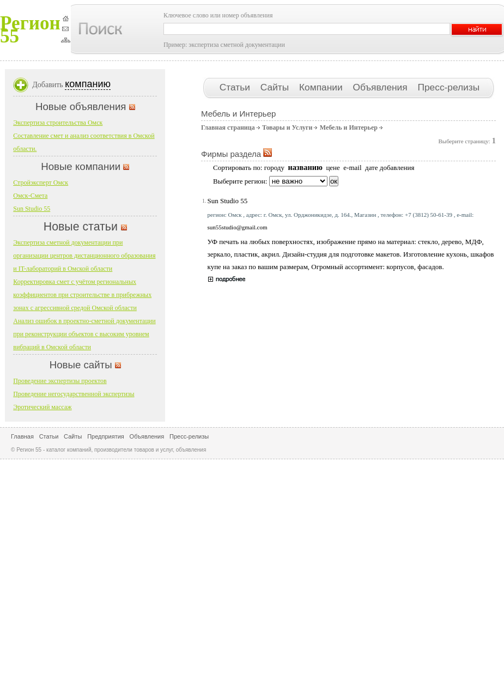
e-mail (352, 167)
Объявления (381, 87)
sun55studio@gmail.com (238, 227)
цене (332, 167)
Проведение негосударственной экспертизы (73, 394)
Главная (22, 436)
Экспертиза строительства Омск (57, 122)
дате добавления (389, 167)
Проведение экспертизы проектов (59, 381)
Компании (322, 87)
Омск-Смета (30, 195)
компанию (88, 83)
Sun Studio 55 (228, 201)
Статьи (236, 87)
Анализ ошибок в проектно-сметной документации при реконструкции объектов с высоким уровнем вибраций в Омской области (84, 334)
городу (274, 167)
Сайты (276, 87)
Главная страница (228, 127)
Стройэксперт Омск (40, 182)
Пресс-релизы (448, 87)
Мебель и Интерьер (349, 127)
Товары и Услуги (287, 127)
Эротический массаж (42, 407)
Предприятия (105, 436)
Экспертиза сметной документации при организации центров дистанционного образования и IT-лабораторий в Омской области (84, 255)
